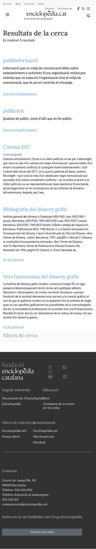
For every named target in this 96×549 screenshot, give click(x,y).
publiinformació (20, 60)
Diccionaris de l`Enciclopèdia (23, 398)
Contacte (29, 3)
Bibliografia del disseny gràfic (35, 209)
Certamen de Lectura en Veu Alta (58, 406)
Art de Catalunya (13, 259)
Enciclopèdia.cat (45, 431)
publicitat (13, 111)
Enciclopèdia (11, 404)
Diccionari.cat (65, 8)
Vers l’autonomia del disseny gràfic (41, 277)
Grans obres (11, 436)
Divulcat (49, 8)
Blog (18, 3)
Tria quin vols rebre (42, 532)
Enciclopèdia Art (14, 431)
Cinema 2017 (17, 147)
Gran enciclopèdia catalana (20, 94)
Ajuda (41, 3)
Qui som (7, 3)
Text (46, 398)
